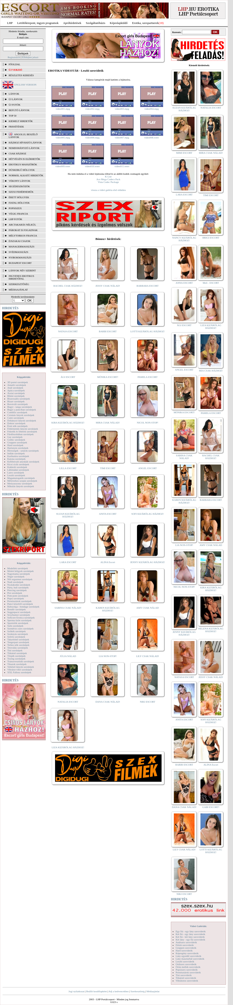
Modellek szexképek (17, 568)
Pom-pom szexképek (17, 595)
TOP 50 (12, 115)
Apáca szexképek (16, 390)
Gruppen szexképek (17, 442)
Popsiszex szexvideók (187, 969)
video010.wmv (92, 166)
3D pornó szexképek (17, 382)
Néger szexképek (15, 576)
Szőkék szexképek (16, 631)
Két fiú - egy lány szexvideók (190, 934)
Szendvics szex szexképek (20, 628)
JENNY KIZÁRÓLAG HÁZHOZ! (147, 562)
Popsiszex (15, 208)
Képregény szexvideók (187, 953)
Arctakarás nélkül (22, 224)
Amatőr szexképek (16, 385)
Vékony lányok (19, 180)
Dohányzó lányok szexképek (21, 420)
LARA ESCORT (68, 562)
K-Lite (108, 176)
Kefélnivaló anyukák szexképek (23, 461)
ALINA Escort (107, 562)
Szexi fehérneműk (21, 191)
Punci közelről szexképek (20, 603)
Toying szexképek (16, 658)
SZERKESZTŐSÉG (19, 284)
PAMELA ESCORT (148, 377)
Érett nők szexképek (17, 426)
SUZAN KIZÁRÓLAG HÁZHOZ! (68, 515)
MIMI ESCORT (184, 152)
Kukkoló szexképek (17, 467)
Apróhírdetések (72, 23)
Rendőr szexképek (16, 609)
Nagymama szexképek (18, 573)
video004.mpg (151, 108)
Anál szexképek (15, 387)
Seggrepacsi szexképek (18, 612)
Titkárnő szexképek (17, 653)
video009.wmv (62, 166)
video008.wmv (151, 137)
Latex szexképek (15, 472)
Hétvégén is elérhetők (24, 159)
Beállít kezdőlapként (96, 991)
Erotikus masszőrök (23, 164)
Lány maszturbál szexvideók (190, 958)
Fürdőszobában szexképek (20, 434)
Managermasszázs (21, 246)
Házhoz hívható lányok (25, 142)
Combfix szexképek (17, 412)
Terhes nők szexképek (18, 645)
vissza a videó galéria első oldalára (108, 190)
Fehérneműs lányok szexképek (22, 428)
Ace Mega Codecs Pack (108, 179)
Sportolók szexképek (17, 623)
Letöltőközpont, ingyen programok (38, 23)
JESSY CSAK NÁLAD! (108, 285)
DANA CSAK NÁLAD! (107, 701)
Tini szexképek (15, 650)
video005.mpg (63, 137)
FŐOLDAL (14, 64)
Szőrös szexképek (16, 636)
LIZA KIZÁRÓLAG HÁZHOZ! (68, 747)
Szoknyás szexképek (17, 634)
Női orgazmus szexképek (19, 579)
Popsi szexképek (15, 598)
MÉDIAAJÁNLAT (18, 289)
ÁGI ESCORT (68, 377)
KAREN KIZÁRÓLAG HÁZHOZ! (108, 609)
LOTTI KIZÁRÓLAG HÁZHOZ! (147, 331)
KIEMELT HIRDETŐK (21, 121)
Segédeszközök (19, 186)
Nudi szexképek (15, 582)
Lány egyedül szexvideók (188, 956)
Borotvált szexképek (17, 404)
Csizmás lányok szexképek (20, 415)
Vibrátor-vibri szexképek (19, 669)
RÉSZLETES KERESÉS (21, 75)
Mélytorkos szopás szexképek (22, 480)
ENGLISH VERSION (25, 84)
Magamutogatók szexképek (21, 478)
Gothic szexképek (16, 439)
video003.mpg (122, 108)
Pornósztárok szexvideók (188, 972)
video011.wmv (121, 166)
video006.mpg (92, 137)
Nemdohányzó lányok (24, 148)
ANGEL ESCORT (147, 468)
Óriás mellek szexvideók (188, 967)
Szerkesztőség (137, 991)
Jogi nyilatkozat (76, 991)
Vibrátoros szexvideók (187, 980)
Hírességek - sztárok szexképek (23, 450)
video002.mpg (92, 108)
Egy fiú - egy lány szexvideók (191, 931)
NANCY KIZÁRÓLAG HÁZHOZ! (184, 239)
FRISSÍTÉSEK (16, 126)
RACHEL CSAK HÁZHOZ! (67, 285)
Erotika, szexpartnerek (145, 23)
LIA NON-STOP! (107, 656)
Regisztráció (14, 57)
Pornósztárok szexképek (19, 601)
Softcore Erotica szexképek (21, 617)
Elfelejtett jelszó (30, 57)
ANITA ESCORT (107, 513)
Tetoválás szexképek (17, 647)
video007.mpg (122, 137)
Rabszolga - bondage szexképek (23, 606)
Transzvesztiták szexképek (20, 661)
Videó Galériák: (198, 926)
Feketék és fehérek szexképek (22, 431)
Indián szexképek (16, 453)
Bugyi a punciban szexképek (21, 409)
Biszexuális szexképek (18, 398)
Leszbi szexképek (16, 475)
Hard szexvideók (184, 950)
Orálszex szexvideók (186, 964)
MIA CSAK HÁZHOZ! (211, 370)
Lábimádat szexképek (18, 469)
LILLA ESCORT (67, 468)
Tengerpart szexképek (18, 642)
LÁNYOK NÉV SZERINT (22, 270)
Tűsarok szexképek (17, 664)
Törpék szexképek (16, 655)
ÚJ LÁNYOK (16, 99)
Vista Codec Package (108, 182)
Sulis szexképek (15, 625)
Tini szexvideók (184, 975)
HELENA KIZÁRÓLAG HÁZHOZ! (210, 630)
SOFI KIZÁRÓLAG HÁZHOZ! (147, 513)
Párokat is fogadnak (23, 230)
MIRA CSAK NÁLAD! (108, 422)
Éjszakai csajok (19, 241)
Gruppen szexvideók (186, 947)
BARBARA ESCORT (148, 285)
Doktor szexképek (16, 423)
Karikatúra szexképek (18, 456)
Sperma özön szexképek (19, 620)
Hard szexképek (15, 445)
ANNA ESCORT (184, 282)
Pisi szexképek (14, 593)
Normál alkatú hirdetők (26, 175)
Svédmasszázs (18, 252)
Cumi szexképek (15, 417)
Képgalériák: (24, 377)
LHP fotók (15, 219)
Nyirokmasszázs (20, 257)
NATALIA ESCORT (68, 701)
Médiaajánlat (152, 991)
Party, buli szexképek (18, 587)
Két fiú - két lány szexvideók (190, 936)
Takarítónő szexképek (18, 639)
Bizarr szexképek (16, 401)
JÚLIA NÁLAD (68, 656)
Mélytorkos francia (23, 235)
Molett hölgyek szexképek (20, 571)
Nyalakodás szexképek (18, 584)
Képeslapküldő (119, 23)
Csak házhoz (17, 153)
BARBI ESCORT (108, 331)
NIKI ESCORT (147, 701)
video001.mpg (63, 108)
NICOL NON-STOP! (147, 422)
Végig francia (18, 213)
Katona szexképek (16, 458)
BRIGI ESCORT (210, 237)
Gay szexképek (15, 437)
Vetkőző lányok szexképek (20, 666)
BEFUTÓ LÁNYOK (19, 110)
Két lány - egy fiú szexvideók (190, 939)
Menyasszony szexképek (19, 483)
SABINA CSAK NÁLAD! (68, 607)
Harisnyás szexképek (17, 448)
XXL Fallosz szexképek (19, 672)
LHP (10, 23)
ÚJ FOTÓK (14, 104)
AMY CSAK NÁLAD (147, 607)
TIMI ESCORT (107, 468)
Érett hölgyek (19, 197)
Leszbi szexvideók (185, 961)
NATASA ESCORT (68, 331)
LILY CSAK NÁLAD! (147, 656)
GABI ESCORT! (210, 807)
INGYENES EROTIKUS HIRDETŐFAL (21, 277)
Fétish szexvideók (185, 945)
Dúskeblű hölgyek (22, 170)
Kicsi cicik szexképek (18, 464)
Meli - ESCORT (211, 282)
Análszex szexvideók (186, 942)
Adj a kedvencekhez (119, 991)
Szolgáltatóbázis (95, 23)
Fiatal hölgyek (19, 202)
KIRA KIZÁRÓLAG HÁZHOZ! (67, 422)
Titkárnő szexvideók (186, 977)
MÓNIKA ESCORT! (107, 377)
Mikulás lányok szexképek (20, 486)
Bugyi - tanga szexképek (19, 406)
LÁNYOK (14, 93)
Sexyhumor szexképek (18, 614)
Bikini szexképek (16, 396)
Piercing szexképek (17, 590)
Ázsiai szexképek (16, 393)
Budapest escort (20, 263)
